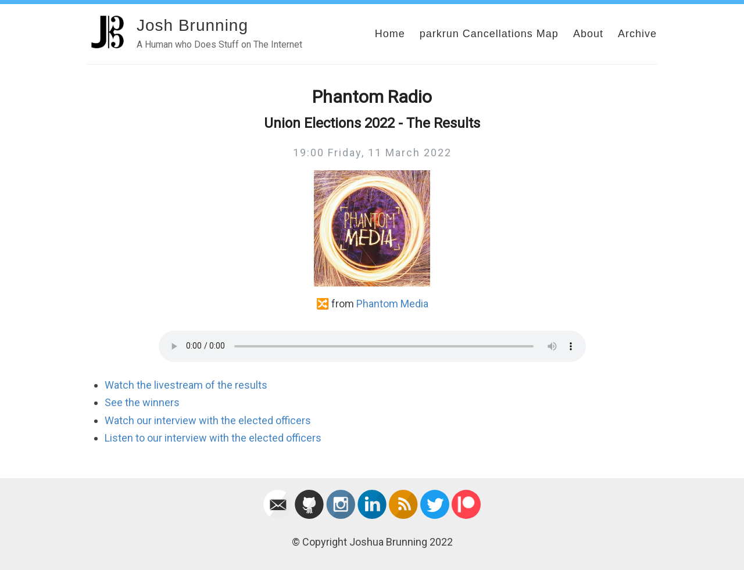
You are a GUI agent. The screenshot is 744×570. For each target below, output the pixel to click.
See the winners (142, 402)
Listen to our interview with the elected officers (213, 438)
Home (390, 34)
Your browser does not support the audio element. (372, 346)
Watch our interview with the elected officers (208, 420)
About (588, 34)
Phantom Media (392, 303)
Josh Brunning (192, 25)
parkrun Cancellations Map (489, 34)
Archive (637, 34)
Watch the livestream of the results (186, 385)
